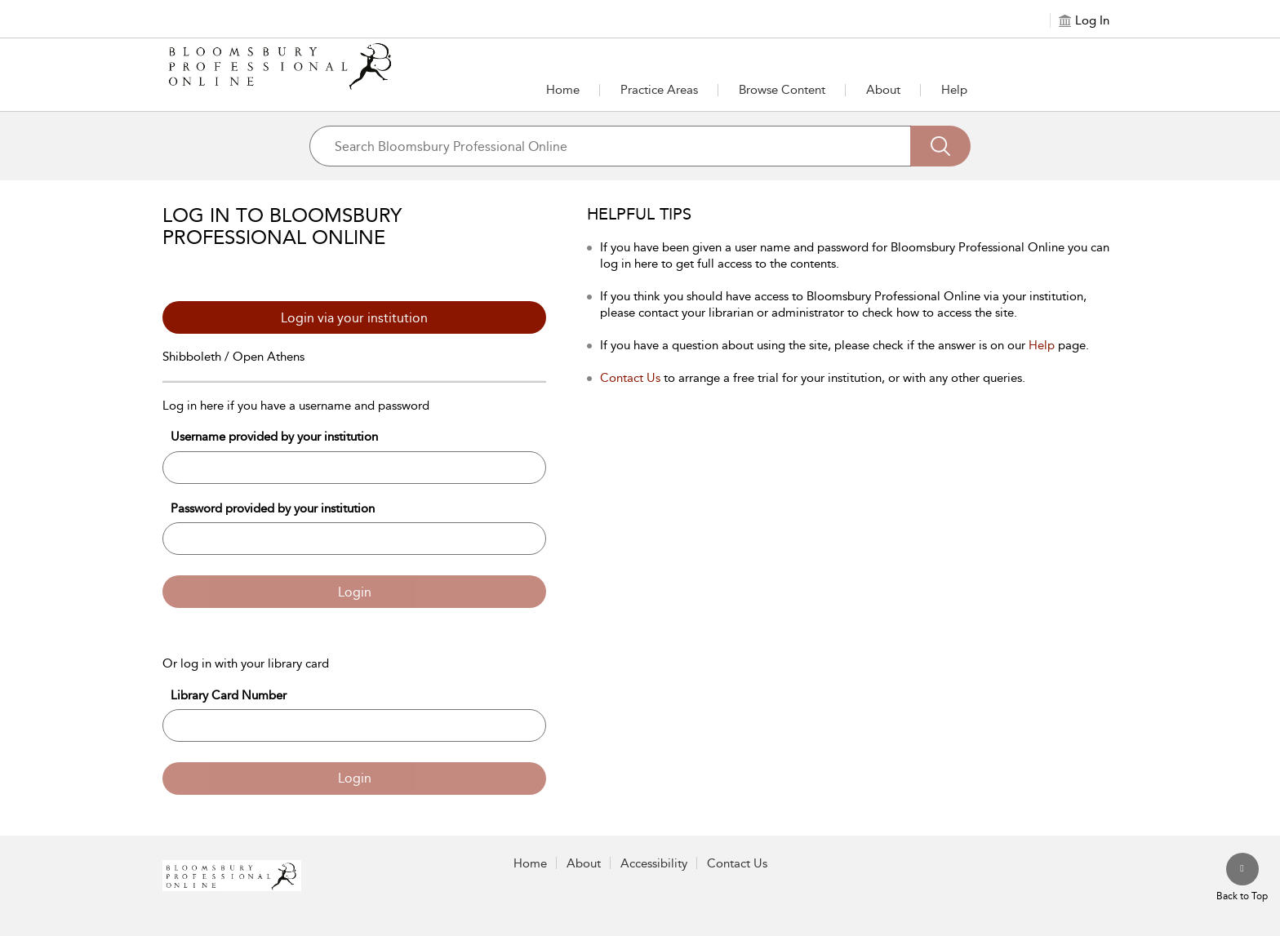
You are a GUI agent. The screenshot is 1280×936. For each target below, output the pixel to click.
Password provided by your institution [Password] (273, 508)
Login (354, 592)
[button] (659, 90)
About (883, 89)
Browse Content (782, 89)
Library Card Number (229, 695)
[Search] (940, 146)
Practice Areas (659, 89)
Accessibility (653, 863)
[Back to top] (1242, 878)
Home (563, 89)
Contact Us (630, 377)
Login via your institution (354, 318)
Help (954, 89)
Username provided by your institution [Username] (274, 436)
